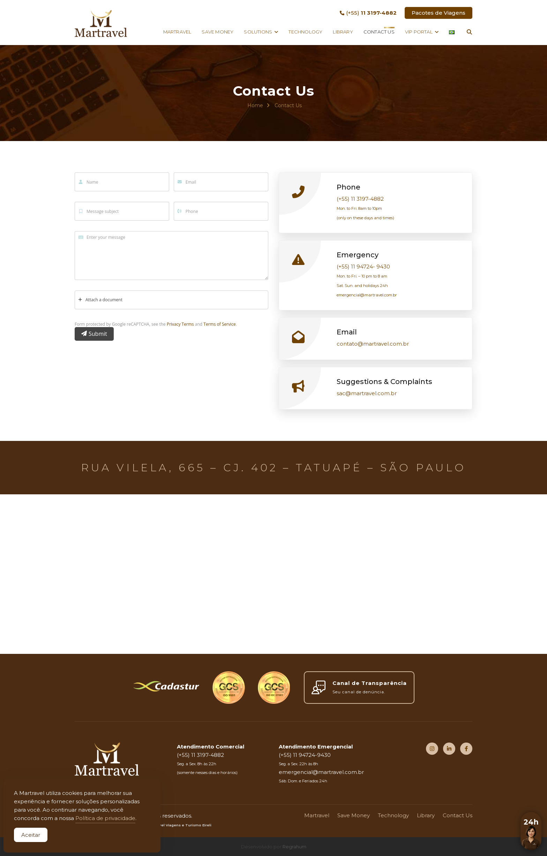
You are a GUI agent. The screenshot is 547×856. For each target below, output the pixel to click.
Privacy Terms (180, 324)
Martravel (177, 32)
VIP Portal (419, 32)
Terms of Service (219, 324)
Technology (305, 32)
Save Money (217, 32)
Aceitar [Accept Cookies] (30, 835)
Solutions (258, 32)
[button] (530, 839)
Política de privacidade (105, 818)
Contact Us (379, 32)
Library (343, 32)
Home (255, 105)
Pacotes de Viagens (438, 12)
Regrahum (294, 846)
